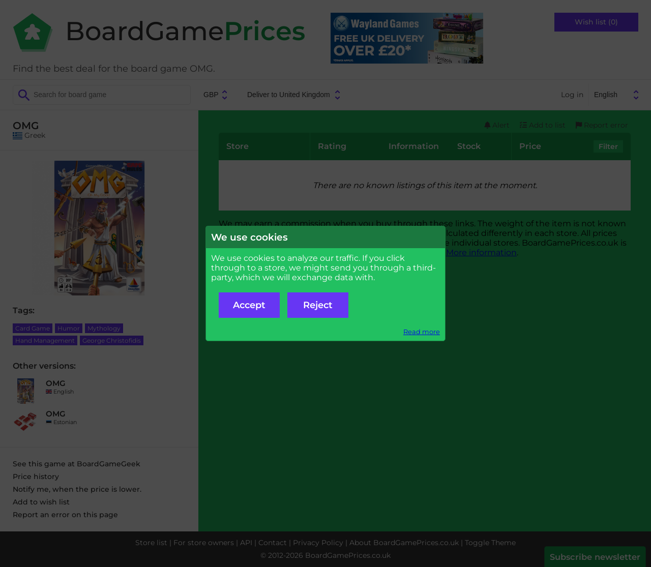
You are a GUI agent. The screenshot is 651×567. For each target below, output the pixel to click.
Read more (421, 332)
